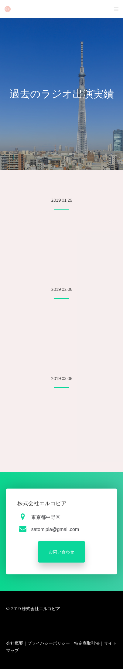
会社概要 (14, 643)
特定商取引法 (87, 643)
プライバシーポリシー (48, 643)
